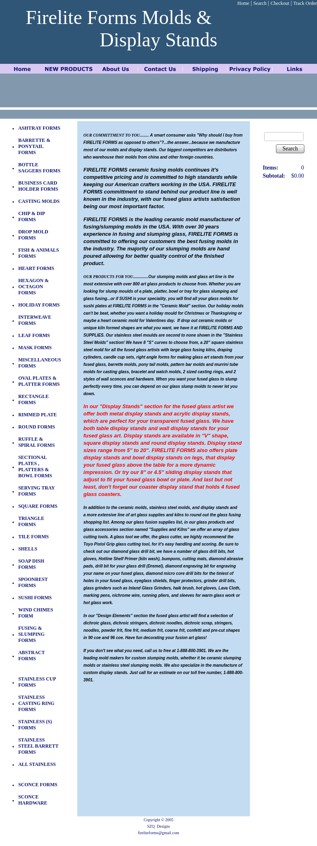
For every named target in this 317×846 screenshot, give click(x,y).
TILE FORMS (33, 536)
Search (260, 3)
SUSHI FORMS (35, 597)
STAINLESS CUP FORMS (37, 682)
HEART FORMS (36, 268)
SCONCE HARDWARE (32, 800)
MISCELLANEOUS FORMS (39, 363)
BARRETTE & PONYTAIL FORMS (34, 146)
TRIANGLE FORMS (31, 521)
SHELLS (27, 549)
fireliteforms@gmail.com (158, 833)
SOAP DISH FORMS (31, 564)
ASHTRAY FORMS (39, 128)
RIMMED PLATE (37, 415)
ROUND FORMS (36, 427)
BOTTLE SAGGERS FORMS (39, 168)
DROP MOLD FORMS (33, 235)
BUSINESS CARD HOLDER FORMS (38, 186)
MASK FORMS (35, 347)
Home (243, 3)
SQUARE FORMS (37, 506)
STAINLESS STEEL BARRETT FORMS (38, 746)
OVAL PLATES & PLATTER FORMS (39, 381)
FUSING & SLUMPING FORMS (31, 634)
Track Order (305, 3)
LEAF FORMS (34, 335)
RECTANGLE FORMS (33, 399)
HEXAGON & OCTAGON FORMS (33, 287)
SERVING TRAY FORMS (36, 491)
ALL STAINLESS (37, 764)
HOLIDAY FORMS (39, 305)
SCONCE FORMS (37, 784)
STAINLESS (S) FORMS (35, 725)
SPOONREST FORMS (33, 582)
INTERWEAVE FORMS (34, 320)
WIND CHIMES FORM (35, 613)
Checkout (280, 3)
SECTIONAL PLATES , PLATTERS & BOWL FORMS (35, 466)
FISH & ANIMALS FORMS (38, 253)
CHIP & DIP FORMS (31, 216)
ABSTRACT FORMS (31, 655)
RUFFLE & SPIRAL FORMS (36, 442)
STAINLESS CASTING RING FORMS (36, 703)
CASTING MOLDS (39, 201)
